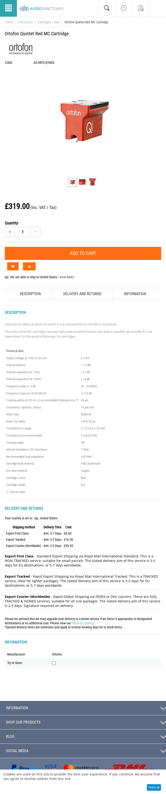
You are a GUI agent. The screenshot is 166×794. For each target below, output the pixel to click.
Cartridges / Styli (48, 22)
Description (30, 294)
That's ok (154, 787)
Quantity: (12, 223)
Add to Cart (83, 253)
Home (9, 22)
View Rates (66, 277)
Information (135, 294)
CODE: (9, 63)
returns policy (83, 623)
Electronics (25, 22)
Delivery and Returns (82, 294)
